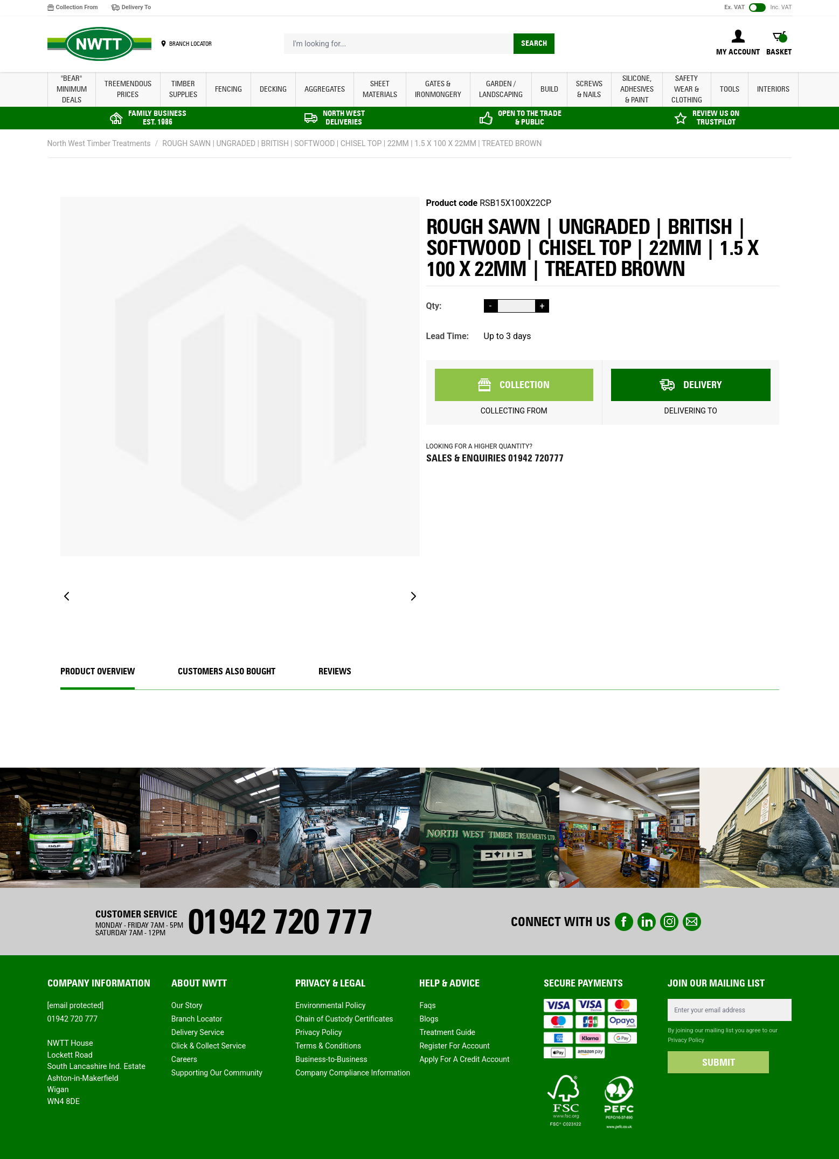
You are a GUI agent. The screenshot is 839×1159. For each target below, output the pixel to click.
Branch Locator (197, 1019)
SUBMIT (718, 1062)
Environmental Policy (330, 1005)
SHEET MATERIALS (380, 89)
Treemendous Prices (128, 89)
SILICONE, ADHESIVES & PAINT (637, 89)
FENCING (228, 89)
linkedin (646, 922)
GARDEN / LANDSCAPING (501, 89)
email (692, 922)
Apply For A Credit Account (464, 1059)
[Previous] (66, 596)
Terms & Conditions (328, 1045)
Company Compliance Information (352, 1072)
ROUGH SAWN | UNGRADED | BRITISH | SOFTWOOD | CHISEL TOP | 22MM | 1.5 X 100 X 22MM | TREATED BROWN (352, 143)
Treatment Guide (447, 1032)
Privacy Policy (318, 1032)
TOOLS (729, 89)
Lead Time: (447, 336)
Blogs (428, 1019)
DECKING (273, 89)
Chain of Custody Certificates (344, 1019)
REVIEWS (334, 671)
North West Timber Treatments (99, 143)
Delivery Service (197, 1032)
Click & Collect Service (208, 1045)
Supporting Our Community (216, 1072)
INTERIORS (773, 89)
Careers (184, 1059)
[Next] (413, 596)
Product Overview (97, 671)
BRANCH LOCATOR (190, 43)
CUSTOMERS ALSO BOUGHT (226, 671)
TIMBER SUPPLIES (183, 89)
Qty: (434, 306)
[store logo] (99, 44)
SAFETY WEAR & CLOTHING (686, 89)
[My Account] (738, 44)
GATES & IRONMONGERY (438, 89)
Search (534, 43)
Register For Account (454, 1045)
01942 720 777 (280, 921)
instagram (669, 922)
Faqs (427, 1005)
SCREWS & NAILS (589, 89)
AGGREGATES (324, 89)
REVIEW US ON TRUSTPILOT (715, 118)
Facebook (624, 922)
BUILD (549, 89)
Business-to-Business (331, 1059)
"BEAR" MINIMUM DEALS (72, 89)
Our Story (187, 1005)
